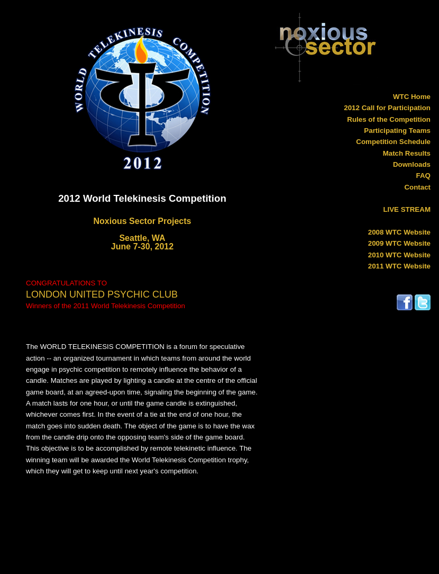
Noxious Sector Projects (142, 221)
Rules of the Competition (389, 119)
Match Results (407, 153)
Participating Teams (397, 130)
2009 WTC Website (399, 243)
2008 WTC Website (399, 232)
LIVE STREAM (407, 209)
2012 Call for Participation (387, 108)
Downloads (412, 164)
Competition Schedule (393, 142)
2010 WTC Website (399, 255)
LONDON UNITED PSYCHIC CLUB (102, 294)
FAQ (423, 176)
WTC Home (412, 97)
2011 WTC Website (399, 266)
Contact (417, 187)
